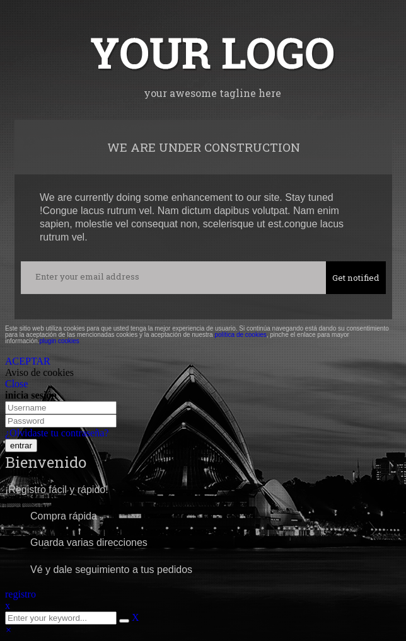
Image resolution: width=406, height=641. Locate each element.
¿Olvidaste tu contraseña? (56, 433)
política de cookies (240, 334)
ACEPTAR (27, 361)
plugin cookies (59, 341)
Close (16, 383)
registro (20, 594)
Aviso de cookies (39, 372)
